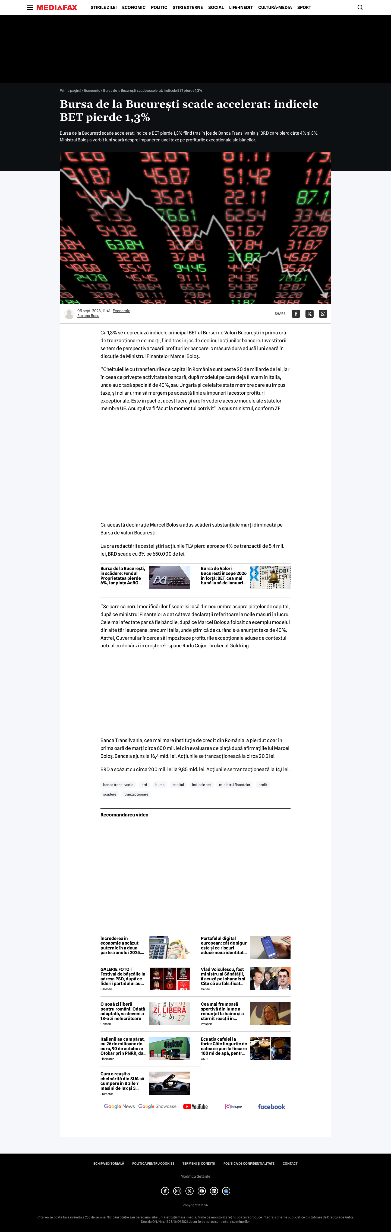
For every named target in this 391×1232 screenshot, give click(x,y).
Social (216, 7)
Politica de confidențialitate (249, 1164)
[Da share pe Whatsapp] (323, 314)
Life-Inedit (241, 7)
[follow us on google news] (119, 1107)
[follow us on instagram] (234, 1107)
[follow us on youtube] (195, 1107)
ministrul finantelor (234, 785)
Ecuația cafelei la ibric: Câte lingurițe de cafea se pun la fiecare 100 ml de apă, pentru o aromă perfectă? (224, 1046)
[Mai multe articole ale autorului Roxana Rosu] (69, 313)
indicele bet (201, 785)
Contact (290, 1164)
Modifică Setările (195, 1176)
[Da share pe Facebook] (296, 314)
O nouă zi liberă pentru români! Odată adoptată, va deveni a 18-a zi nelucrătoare (122, 1011)
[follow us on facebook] (272, 1107)
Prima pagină (70, 90)
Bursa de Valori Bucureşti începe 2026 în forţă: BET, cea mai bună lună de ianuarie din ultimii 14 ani (224, 575)
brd (144, 785)
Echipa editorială (108, 1164)
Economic (134, 7)
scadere (109, 794)
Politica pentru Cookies (153, 1164)
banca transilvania (118, 785)
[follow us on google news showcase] (157, 1107)
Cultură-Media (275, 7)
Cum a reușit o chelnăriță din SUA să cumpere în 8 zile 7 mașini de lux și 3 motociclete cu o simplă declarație (122, 1081)
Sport (304, 7)
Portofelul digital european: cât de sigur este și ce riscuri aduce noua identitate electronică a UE (224, 945)
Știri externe (188, 7)
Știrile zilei (104, 7)
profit (262, 785)
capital (178, 785)
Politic (159, 7)
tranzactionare (136, 794)
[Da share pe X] (309, 314)
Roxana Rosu (88, 315)
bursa (160, 785)
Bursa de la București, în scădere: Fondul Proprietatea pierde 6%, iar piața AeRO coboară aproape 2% (122, 575)
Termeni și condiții (198, 1164)
